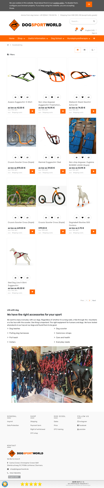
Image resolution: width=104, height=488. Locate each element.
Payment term (35, 425)
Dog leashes (14, 328)
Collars (12, 342)
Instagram (83, 421)
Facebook (82, 425)
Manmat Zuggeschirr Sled (49, 162)
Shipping (33, 421)
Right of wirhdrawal (37, 429)
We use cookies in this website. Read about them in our (31, 3)
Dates (56, 421)
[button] (94, 38)
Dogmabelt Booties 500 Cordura (79, 223)
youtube (82, 429)
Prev (82, 300)
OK (89, 4)
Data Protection (13, 425)
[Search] (94, 21)
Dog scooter (61, 328)
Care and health (63, 337)
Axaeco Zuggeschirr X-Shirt (20, 102)
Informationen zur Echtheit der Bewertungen (78, 485)
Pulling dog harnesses (19, 333)
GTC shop (34, 433)
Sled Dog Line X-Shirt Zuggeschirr (17, 284)
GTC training (58, 429)
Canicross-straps (63, 333)
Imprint (10, 421)
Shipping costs (17, 112)
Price (56, 425)
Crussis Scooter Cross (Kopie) (21, 162)
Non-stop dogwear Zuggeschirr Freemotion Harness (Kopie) (49, 103)
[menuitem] (11, 38)
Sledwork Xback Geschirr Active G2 (80, 103)
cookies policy (58, 3)
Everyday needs (63, 342)
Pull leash (13, 337)
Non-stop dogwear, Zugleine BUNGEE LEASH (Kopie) (81, 163)
